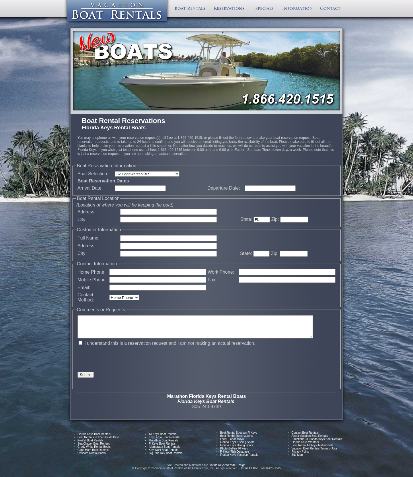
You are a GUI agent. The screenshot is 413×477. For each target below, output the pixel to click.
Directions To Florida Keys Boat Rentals (316, 443)
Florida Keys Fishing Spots (237, 446)
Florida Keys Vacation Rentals (239, 459)
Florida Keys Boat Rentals (94, 438)
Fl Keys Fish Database (234, 455)
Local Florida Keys (232, 443)
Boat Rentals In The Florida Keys (98, 441)
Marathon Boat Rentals (163, 444)
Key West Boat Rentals (163, 454)
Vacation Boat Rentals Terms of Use (314, 452)
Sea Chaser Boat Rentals (93, 447)
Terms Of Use (249, 472)
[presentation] (121, 363)
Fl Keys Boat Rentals (162, 447)
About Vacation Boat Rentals (309, 440)
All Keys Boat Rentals (162, 438)
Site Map (297, 459)
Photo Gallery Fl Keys (234, 452)
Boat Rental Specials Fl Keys (238, 437)
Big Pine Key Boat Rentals (165, 457)
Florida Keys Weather (305, 446)
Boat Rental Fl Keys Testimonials (312, 449)
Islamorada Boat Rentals (164, 451)
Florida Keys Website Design (227, 469)
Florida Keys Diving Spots (236, 449)
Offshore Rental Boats (91, 457)
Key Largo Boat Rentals (164, 441)
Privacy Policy (300, 455)
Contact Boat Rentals (305, 437)
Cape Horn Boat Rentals (92, 454)
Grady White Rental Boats (94, 451)
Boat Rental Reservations (236, 440)
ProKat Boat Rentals (90, 444)
